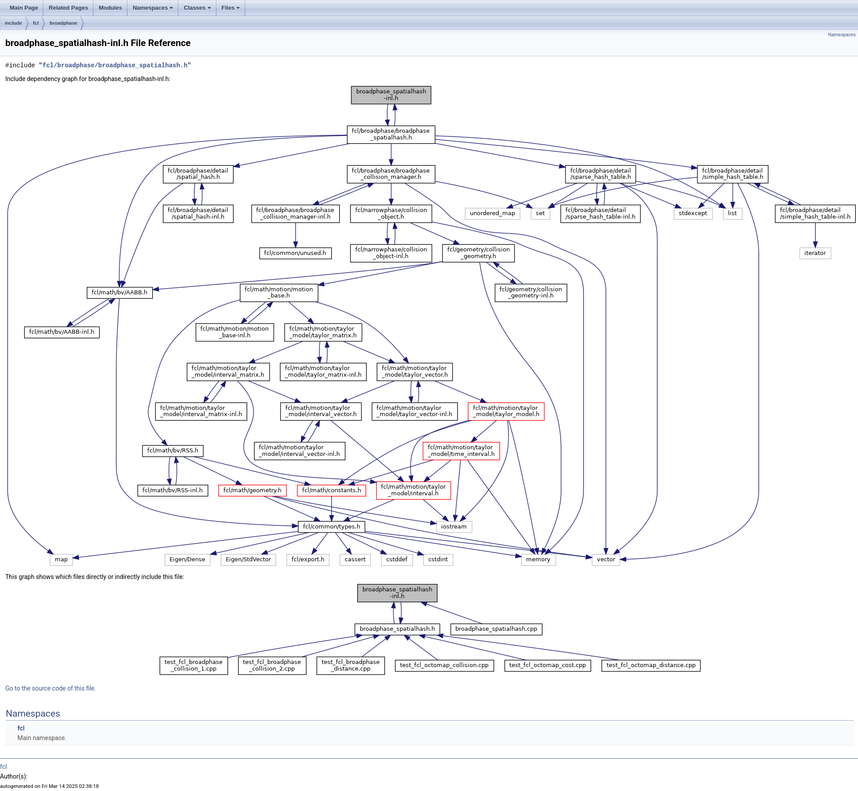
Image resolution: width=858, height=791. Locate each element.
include (13, 23)
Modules (110, 7)
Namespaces (153, 7)
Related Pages (68, 7)
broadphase (63, 23)
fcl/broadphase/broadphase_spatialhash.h (115, 65)
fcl (36, 23)
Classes (197, 7)
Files (231, 7)
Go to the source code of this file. (50, 688)
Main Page (24, 7)
